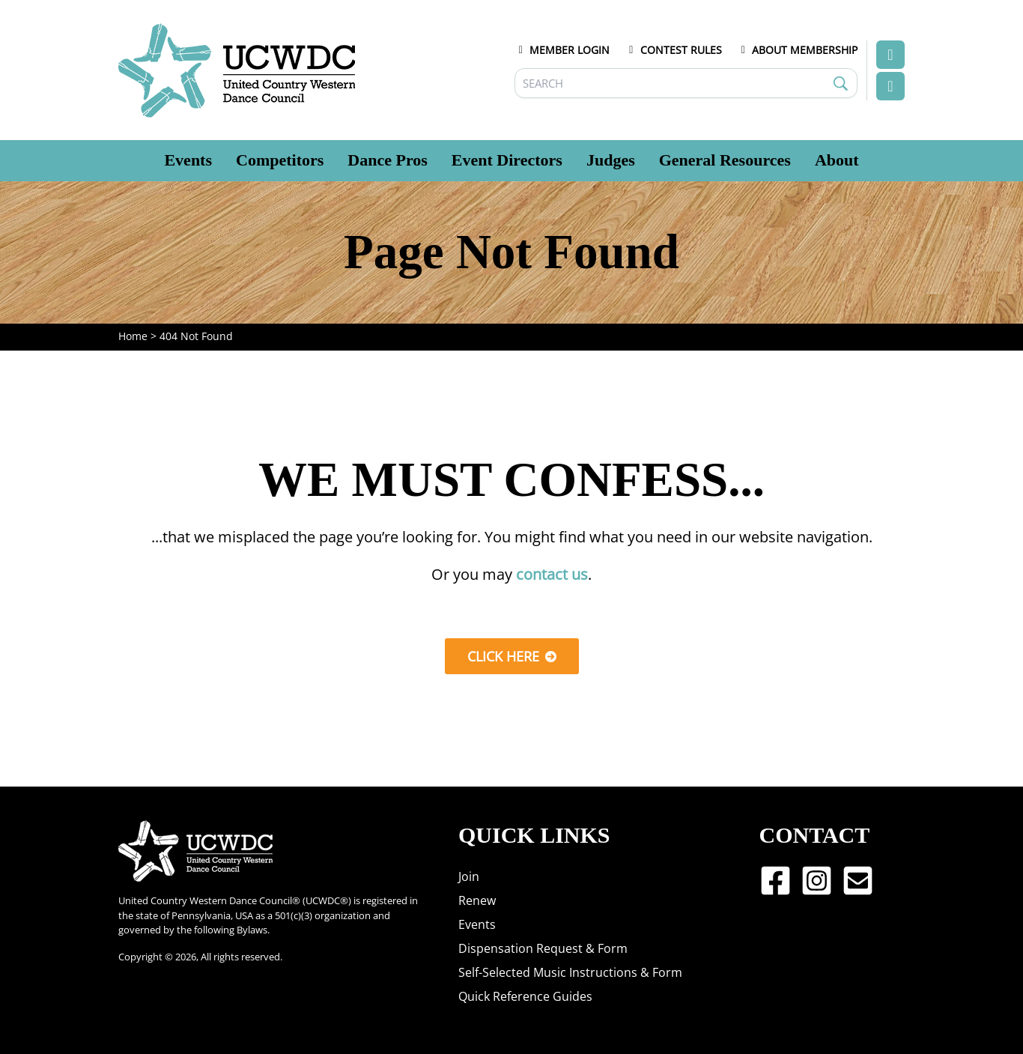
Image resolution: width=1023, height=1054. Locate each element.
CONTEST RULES (673, 50)
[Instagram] (817, 880)
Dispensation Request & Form (543, 948)
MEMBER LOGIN (562, 50)
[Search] (686, 83)
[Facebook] (775, 880)
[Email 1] (858, 880)
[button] (512, 656)
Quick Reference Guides (525, 996)
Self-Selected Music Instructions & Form (570, 972)
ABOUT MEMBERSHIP (797, 50)
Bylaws (252, 929)
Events (477, 924)
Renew (477, 900)
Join (468, 876)
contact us (552, 574)
